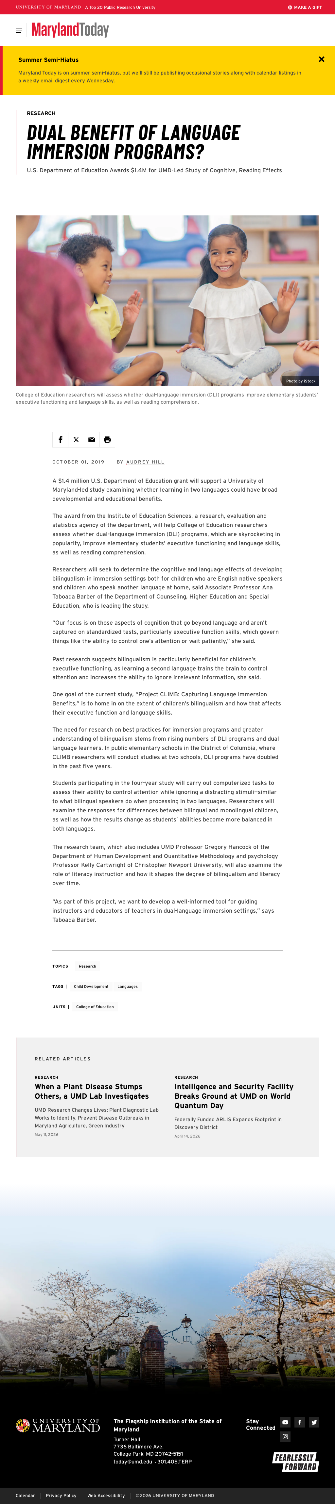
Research (87, 966)
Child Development (91, 986)
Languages (127, 986)
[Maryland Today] (70, 30)
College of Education (95, 1006)
